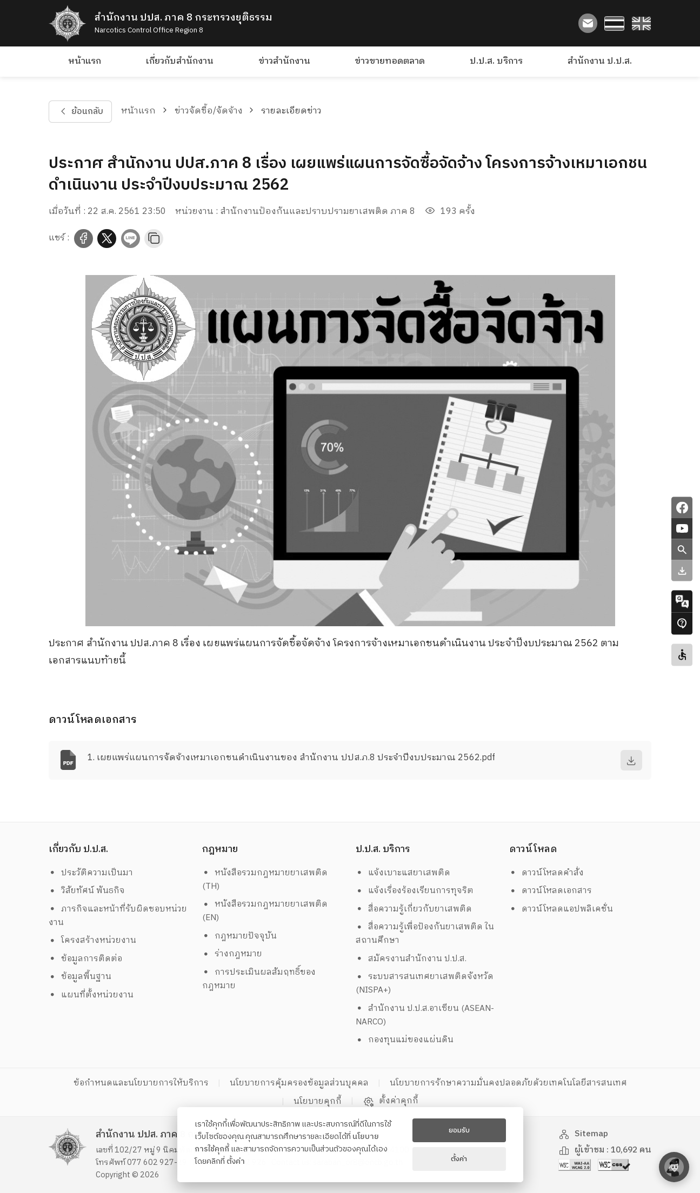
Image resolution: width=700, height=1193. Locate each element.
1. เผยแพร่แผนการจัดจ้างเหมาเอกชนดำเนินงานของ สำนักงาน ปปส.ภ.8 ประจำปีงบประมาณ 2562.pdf (291, 757)
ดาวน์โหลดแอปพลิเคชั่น (561, 909)
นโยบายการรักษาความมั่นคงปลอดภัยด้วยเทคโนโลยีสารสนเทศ (508, 1083)
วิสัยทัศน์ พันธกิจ (87, 890)
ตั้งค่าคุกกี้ (390, 1101)
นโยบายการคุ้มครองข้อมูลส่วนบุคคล (299, 1083)
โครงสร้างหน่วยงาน (92, 940)
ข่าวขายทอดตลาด (390, 61)
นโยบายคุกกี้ (318, 1101)
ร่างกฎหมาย (232, 954)
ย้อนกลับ (80, 111)
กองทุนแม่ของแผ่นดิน (405, 1040)
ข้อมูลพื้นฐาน (80, 976)
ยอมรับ (459, 1130)
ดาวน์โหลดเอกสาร (550, 890)
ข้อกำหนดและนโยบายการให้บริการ (141, 1083)
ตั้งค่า (235, 1161)
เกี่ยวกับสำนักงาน (180, 61)
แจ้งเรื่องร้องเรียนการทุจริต (415, 890)
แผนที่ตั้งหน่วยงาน (91, 995)
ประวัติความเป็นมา (91, 873)
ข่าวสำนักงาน (284, 61)
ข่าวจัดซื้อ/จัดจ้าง (209, 111)
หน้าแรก (84, 61)
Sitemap (583, 1134)
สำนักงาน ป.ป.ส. (600, 61)
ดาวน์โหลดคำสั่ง (546, 873)
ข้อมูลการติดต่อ (85, 959)
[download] (631, 760)
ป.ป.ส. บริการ (496, 61)
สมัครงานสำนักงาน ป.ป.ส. (411, 959)
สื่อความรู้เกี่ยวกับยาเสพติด (414, 909)
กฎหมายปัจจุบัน (239, 936)
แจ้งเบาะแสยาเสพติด (403, 873)
